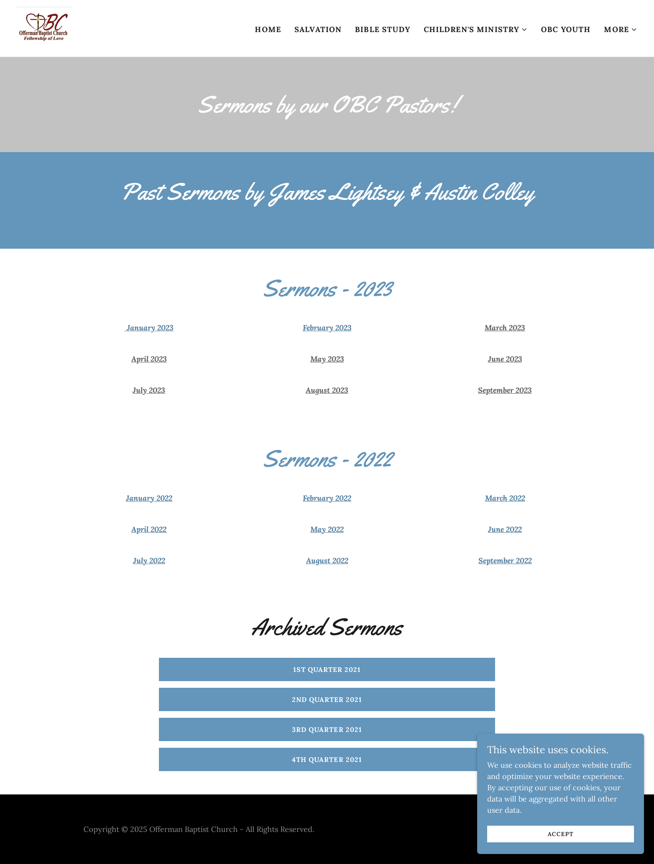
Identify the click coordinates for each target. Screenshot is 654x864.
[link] (45, 27)
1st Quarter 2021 (327, 669)
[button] (476, 30)
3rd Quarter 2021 (327, 729)
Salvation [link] (318, 29)
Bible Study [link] (382, 29)
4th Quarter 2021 (327, 759)
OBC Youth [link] (566, 29)
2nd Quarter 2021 (327, 699)
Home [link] (268, 29)
